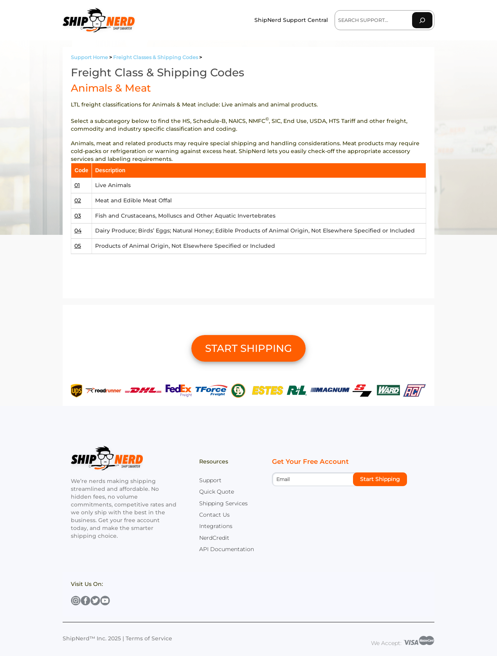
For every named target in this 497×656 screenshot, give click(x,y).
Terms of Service (149, 638)
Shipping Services (223, 503)
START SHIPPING (248, 348)
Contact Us (214, 514)
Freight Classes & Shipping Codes (155, 57)
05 (77, 245)
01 (77, 185)
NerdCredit (214, 537)
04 (77, 230)
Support (210, 480)
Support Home (89, 57)
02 (77, 200)
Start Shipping (380, 479)
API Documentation (226, 549)
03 (77, 215)
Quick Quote (216, 491)
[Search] (422, 20)
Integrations (215, 526)
